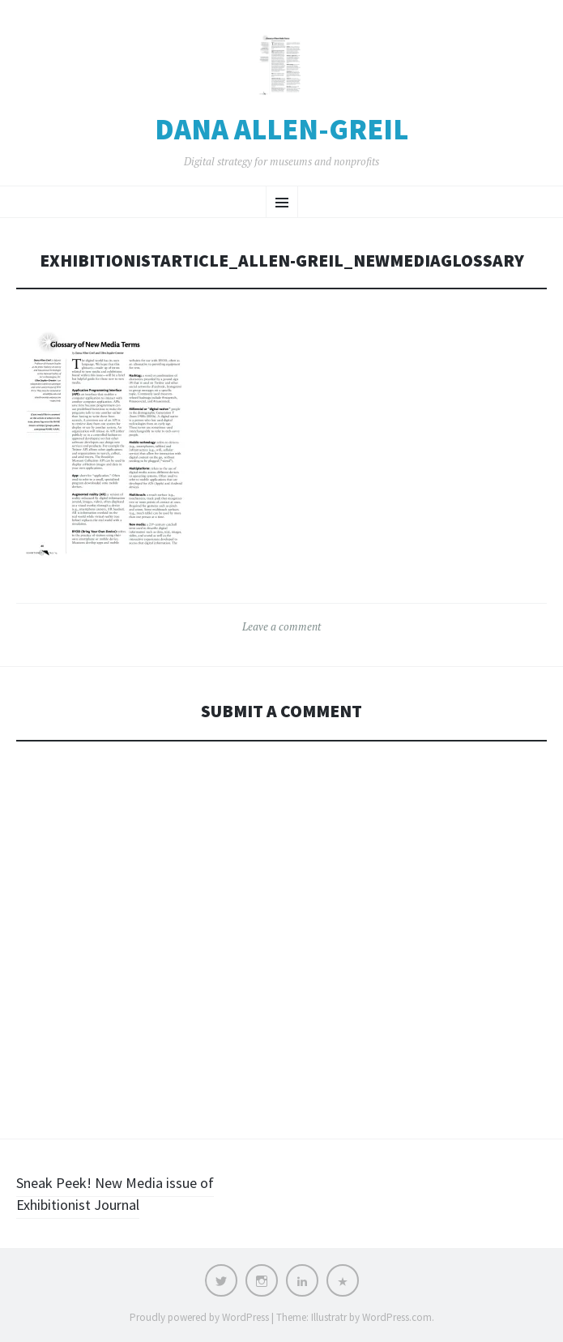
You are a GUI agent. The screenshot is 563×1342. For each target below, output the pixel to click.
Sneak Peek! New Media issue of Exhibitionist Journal (115, 1193)
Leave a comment (281, 626)
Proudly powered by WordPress (199, 1317)
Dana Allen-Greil (281, 129)
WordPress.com (397, 1317)
